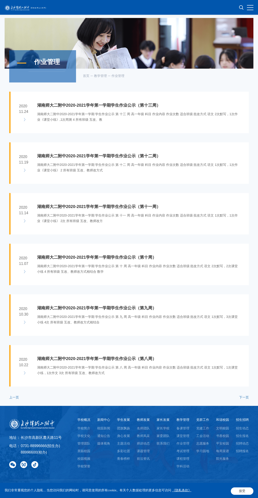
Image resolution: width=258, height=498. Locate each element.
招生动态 (242, 428)
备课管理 (182, 428)
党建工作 (202, 428)
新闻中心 (103, 420)
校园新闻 (103, 428)
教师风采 (143, 436)
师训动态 (143, 443)
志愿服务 (202, 443)
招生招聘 (242, 420)
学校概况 (83, 420)
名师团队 (143, 428)
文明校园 (222, 428)
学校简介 (83, 428)
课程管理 (182, 458)
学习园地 (202, 451)
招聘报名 (242, 451)
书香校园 (222, 436)
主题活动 (123, 443)
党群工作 (202, 420)
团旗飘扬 (123, 428)
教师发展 (143, 420)
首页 (86, 76)
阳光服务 (222, 458)
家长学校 (163, 428)
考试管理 (182, 451)
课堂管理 (182, 436)
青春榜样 (123, 458)
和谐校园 (222, 420)
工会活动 (202, 436)
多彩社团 (123, 451)
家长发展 (163, 420)
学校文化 (83, 436)
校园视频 (83, 458)
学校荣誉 (83, 466)
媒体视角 (103, 443)
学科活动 (182, 466)
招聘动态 (242, 443)
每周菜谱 (222, 451)
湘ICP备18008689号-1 (136, 486)
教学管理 (100, 76)
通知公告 (103, 436)
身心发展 (123, 436)
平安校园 (222, 443)
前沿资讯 (143, 458)
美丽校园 (83, 451)
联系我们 (163, 443)
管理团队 (83, 443)
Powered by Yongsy (23, 491)
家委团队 (163, 436)
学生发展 (123, 420)
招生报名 (242, 436)
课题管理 (143, 451)
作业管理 (117, 76)
